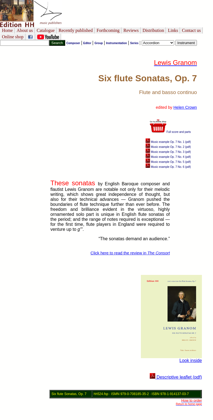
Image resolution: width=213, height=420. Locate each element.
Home (7, 30)
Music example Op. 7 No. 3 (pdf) (168, 151)
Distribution (153, 30)
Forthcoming (108, 30)
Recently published (76, 30)
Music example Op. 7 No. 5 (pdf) (168, 161)
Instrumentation (116, 43)
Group (99, 43)
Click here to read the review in (130, 253)
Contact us (191, 30)
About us (25, 30)
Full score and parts (170, 131)
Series (134, 43)
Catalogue (46, 30)
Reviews (131, 30)
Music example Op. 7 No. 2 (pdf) (168, 146)
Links (173, 30)
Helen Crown (185, 107)
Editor (87, 43)
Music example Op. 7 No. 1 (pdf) (168, 141)
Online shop (13, 36)
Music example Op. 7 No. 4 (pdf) (168, 156)
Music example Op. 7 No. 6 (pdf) (168, 166)
